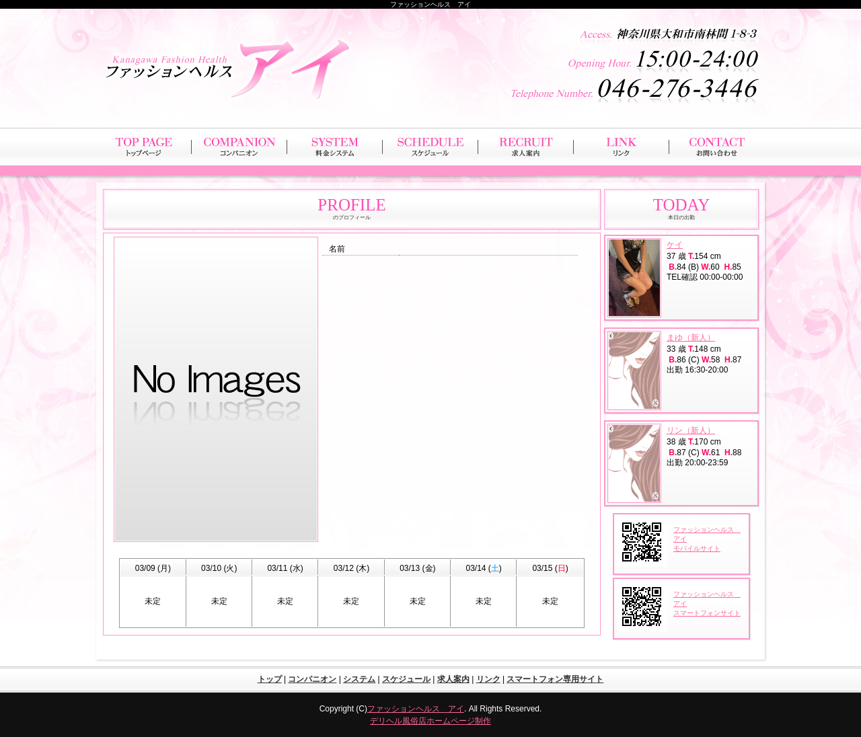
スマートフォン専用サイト (555, 679)
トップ (270, 679)
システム (359, 679)
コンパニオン (312, 679)
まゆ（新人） (691, 337)
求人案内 (453, 679)
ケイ (675, 244)
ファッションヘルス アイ (415, 708)
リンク (488, 679)
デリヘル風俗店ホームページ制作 (430, 721)
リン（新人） (691, 430)
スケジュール (406, 679)
